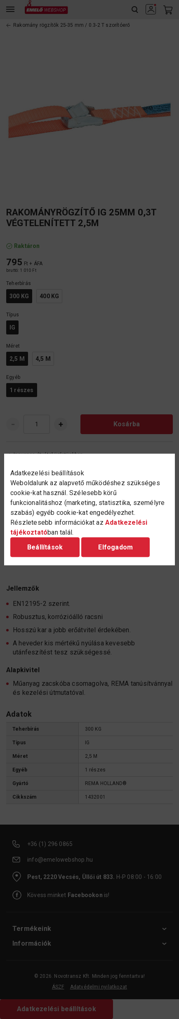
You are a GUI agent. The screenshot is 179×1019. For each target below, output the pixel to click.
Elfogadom (115, 547)
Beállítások (45, 547)
